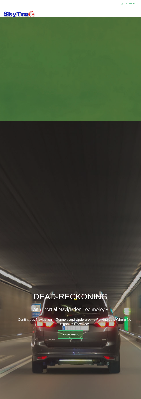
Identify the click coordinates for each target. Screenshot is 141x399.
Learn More (70, 334)
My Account (128, 3)
